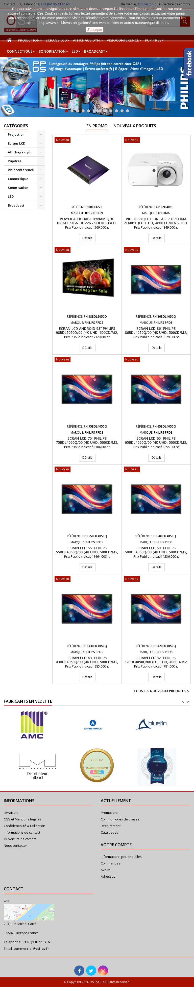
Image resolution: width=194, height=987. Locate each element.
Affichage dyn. (87, 40)
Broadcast (94, 51)
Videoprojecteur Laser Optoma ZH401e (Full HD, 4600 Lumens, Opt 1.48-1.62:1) (156, 222)
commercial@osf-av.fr (31, 948)
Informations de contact (22, 832)
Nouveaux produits (134, 126)
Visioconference (123, 40)
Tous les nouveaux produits (162, 691)
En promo (97, 126)
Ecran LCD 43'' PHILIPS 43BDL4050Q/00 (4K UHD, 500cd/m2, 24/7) (87, 661)
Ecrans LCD (56, 40)
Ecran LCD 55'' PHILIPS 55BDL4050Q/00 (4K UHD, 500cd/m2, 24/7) (87, 552)
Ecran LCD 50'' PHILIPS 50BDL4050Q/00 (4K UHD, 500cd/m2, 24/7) (156, 552)
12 (127, 110)
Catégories (16, 126)
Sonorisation (52, 51)
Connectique (20, 51)
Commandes (110, 863)
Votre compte (116, 845)
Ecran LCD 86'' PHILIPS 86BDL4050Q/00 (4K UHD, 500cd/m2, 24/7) (156, 332)
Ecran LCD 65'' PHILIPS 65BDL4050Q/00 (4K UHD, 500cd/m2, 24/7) (156, 442)
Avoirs (105, 870)
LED (75, 51)
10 (116, 110)
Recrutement (110, 825)
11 (122, 110)
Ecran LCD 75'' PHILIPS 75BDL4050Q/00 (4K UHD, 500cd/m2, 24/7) (87, 442)
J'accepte (94, 30)
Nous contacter (15, 845)
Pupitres (153, 40)
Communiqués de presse (120, 819)
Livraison (11, 812)
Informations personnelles (121, 856)
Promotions (109, 812)
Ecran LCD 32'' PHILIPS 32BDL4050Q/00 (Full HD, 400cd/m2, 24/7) (156, 661)
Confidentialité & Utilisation (24, 825)
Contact (13, 889)
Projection (29, 40)
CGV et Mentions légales (22, 819)
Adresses (108, 876)
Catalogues (109, 832)
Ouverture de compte (20, 839)
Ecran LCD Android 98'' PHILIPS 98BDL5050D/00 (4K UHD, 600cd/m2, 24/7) (87, 332)
